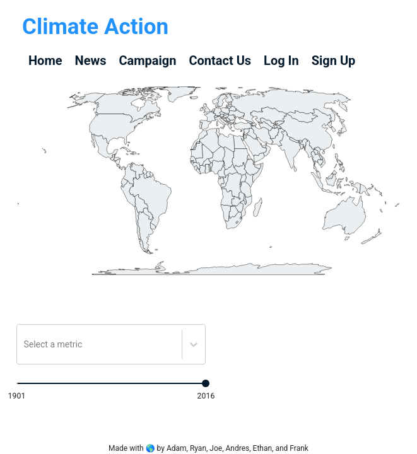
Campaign (147, 60)
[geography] (275, 132)
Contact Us (220, 60)
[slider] (205, 383)
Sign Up (334, 60)
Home (45, 60)
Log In (281, 60)
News (91, 60)
